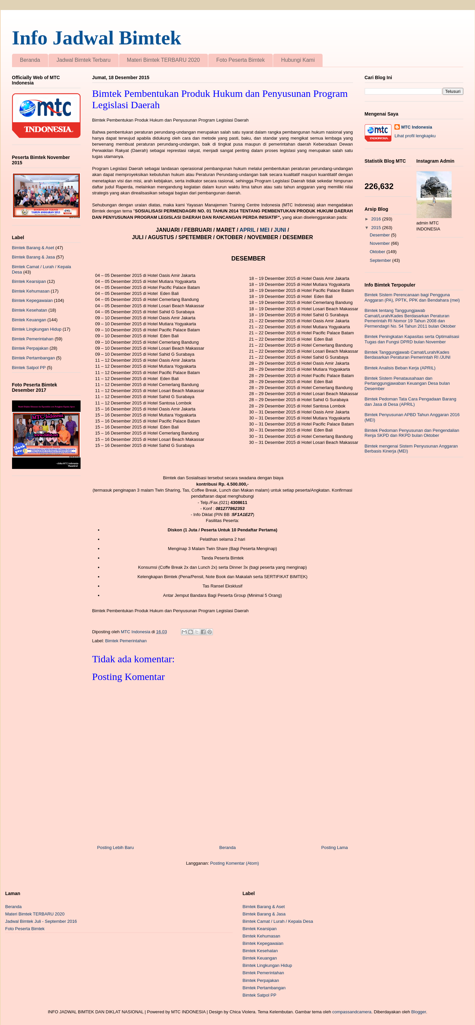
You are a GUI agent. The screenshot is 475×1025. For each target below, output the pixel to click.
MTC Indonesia (416, 127)
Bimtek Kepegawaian (32, 300)
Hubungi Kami (298, 60)
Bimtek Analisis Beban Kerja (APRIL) (400, 367)
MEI (265, 230)
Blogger (418, 1011)
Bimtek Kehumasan (31, 291)
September (381, 260)
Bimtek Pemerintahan (126, 640)
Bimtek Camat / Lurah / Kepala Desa (278, 921)
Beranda (30, 60)
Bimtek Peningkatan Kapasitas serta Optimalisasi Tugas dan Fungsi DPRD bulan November (412, 339)
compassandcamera (351, 1011)
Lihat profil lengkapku (415, 135)
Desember (380, 234)
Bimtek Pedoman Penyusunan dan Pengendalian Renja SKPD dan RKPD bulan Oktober (412, 433)
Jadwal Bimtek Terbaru (83, 60)
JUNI (280, 230)
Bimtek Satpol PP (29, 367)
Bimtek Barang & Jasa (33, 257)
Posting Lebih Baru (115, 847)
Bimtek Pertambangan (33, 357)
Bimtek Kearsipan (29, 281)
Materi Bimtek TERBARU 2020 (163, 60)
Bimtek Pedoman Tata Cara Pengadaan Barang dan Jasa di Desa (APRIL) (410, 401)
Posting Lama (334, 847)
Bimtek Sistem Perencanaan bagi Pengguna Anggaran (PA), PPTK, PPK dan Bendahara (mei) (412, 297)
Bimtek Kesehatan (29, 310)
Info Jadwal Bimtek (97, 38)
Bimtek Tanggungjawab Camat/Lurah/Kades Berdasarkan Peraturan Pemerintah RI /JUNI (408, 355)
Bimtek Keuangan (29, 319)
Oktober (378, 251)
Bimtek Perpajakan (30, 348)
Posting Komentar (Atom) (234, 863)
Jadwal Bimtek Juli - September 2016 (41, 921)
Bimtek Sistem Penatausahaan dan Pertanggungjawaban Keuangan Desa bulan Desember (407, 383)
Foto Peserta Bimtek (240, 60)
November (380, 243)
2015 (376, 227)
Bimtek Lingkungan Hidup (37, 329)
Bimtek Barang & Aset (33, 247)
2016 (376, 218)
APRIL (248, 230)
